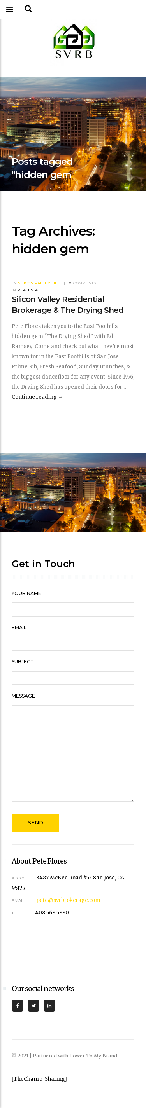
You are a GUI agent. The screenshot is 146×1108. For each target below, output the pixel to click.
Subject (23, 662)
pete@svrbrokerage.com (68, 900)
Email (19, 627)
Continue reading (37, 397)
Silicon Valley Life (39, 283)
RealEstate (29, 290)
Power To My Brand (93, 1056)
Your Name (26, 593)
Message (23, 696)
